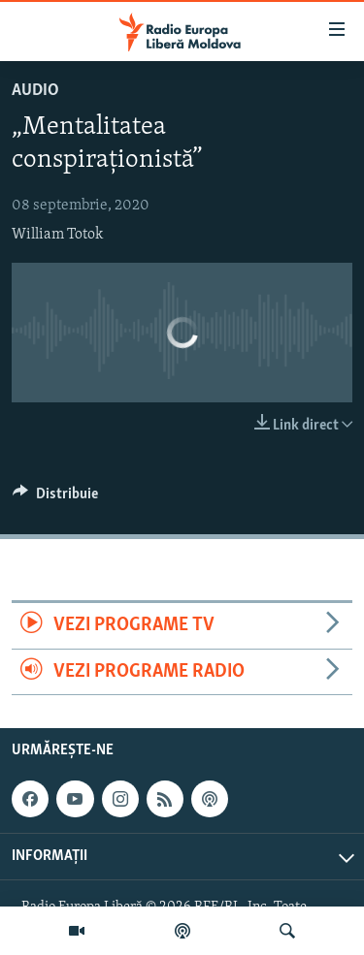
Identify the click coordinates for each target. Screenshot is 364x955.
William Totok (57, 234)
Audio (35, 90)
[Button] (55, 498)
